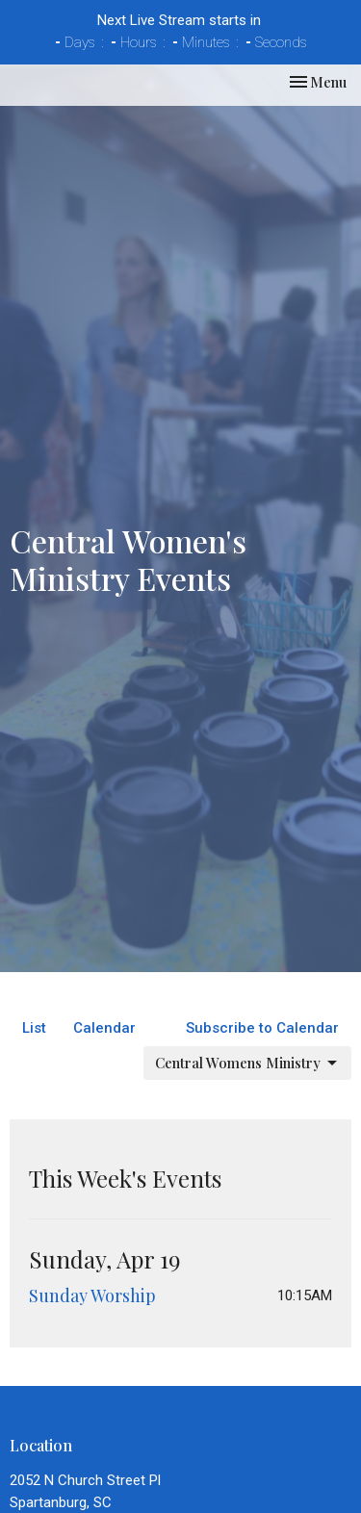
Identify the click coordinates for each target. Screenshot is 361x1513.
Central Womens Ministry (247, 1063)
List (34, 1028)
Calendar (104, 1028)
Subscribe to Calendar (262, 1028)
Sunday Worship (92, 1295)
